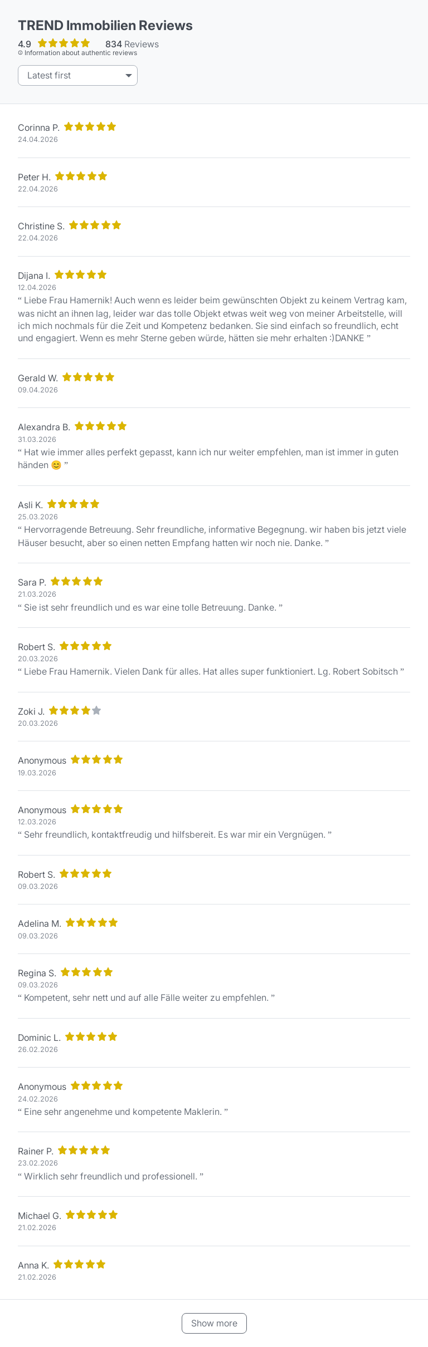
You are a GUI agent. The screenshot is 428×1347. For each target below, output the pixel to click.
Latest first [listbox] (49, 75)
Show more (214, 1323)
